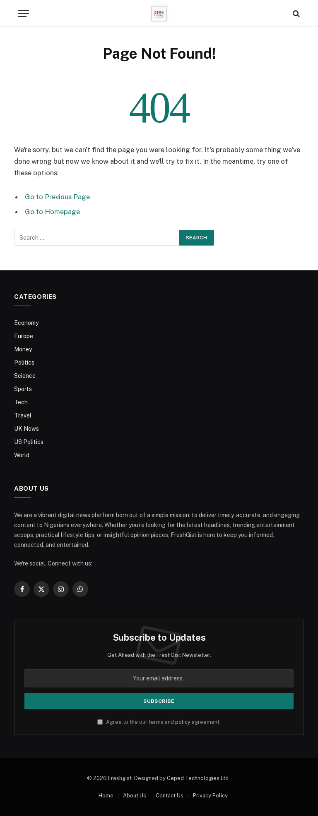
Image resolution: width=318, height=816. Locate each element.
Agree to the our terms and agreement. (159, 722)
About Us (134, 795)
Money (23, 349)
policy (182, 722)
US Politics (28, 442)
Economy (26, 323)
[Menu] (23, 13)
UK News (26, 428)
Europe (23, 336)
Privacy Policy (210, 795)
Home (106, 795)
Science (25, 375)
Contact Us (169, 795)
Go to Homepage (52, 212)
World (21, 455)
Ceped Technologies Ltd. (198, 778)
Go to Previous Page (57, 197)
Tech (21, 402)
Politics (24, 362)
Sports (23, 389)
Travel (22, 415)
